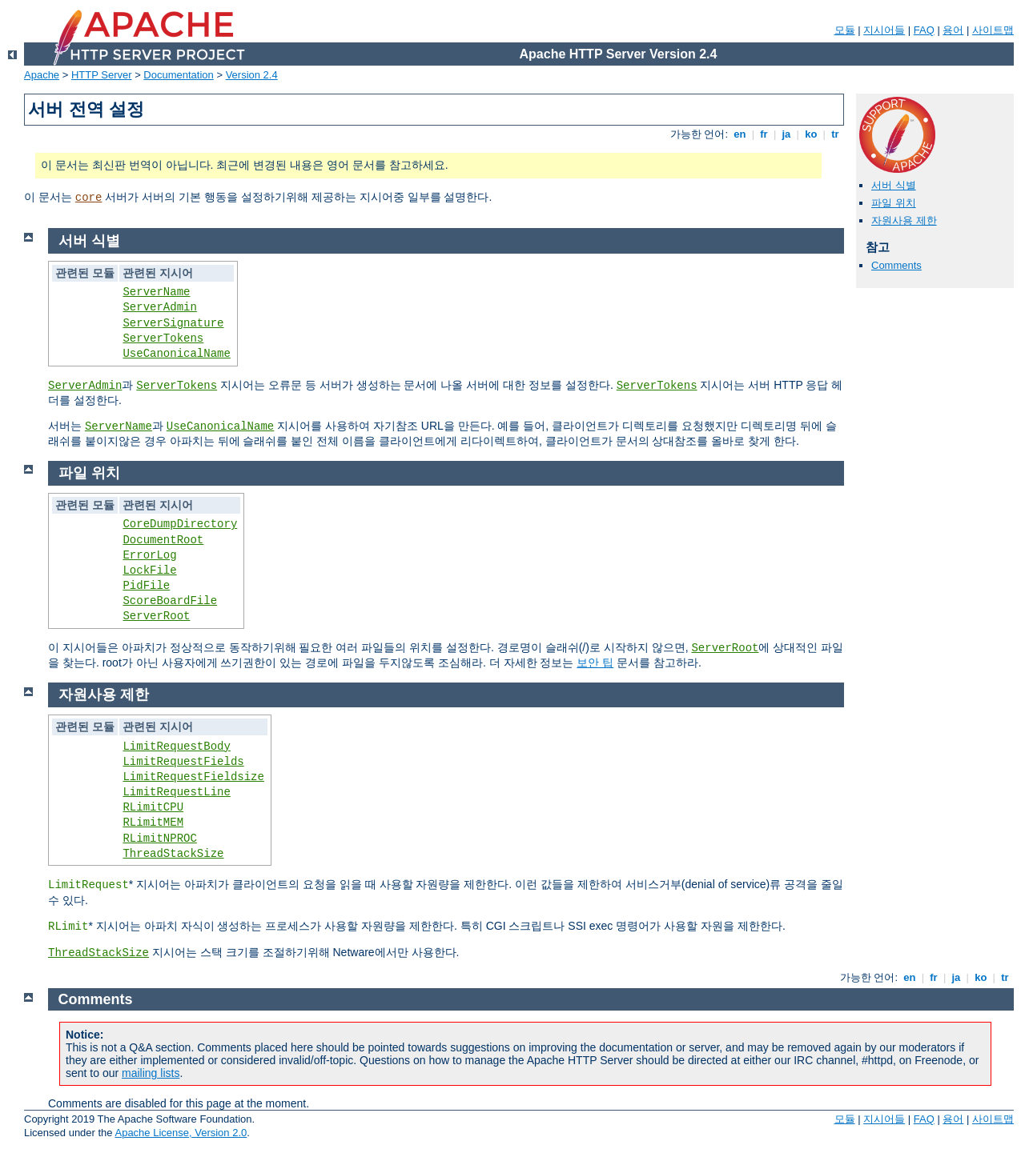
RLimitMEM (153, 822)
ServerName (156, 292)
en (740, 134)
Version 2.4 (252, 75)
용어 (953, 30)
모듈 (844, 30)
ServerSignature (173, 323)
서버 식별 (893, 185)
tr (835, 134)
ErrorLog (149, 555)
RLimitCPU (153, 807)
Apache (41, 75)
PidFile (146, 585)
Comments (896, 265)
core (88, 197)
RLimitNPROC (159, 838)
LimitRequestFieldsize (193, 777)
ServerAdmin (159, 307)
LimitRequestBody (176, 746)
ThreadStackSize (173, 853)
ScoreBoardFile (170, 601)
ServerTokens (163, 338)
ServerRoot (156, 616)
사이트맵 (993, 30)
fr (764, 134)
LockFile (149, 570)
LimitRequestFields (183, 761)
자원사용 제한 (904, 220)
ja (786, 134)
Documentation (178, 75)
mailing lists (150, 1073)
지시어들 (884, 30)
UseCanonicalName (176, 353)
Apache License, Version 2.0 (181, 1133)
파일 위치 (893, 203)
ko (811, 134)
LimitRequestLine (176, 792)
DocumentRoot (163, 540)
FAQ (924, 30)
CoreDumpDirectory (180, 524)
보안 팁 (595, 662)
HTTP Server (101, 75)
